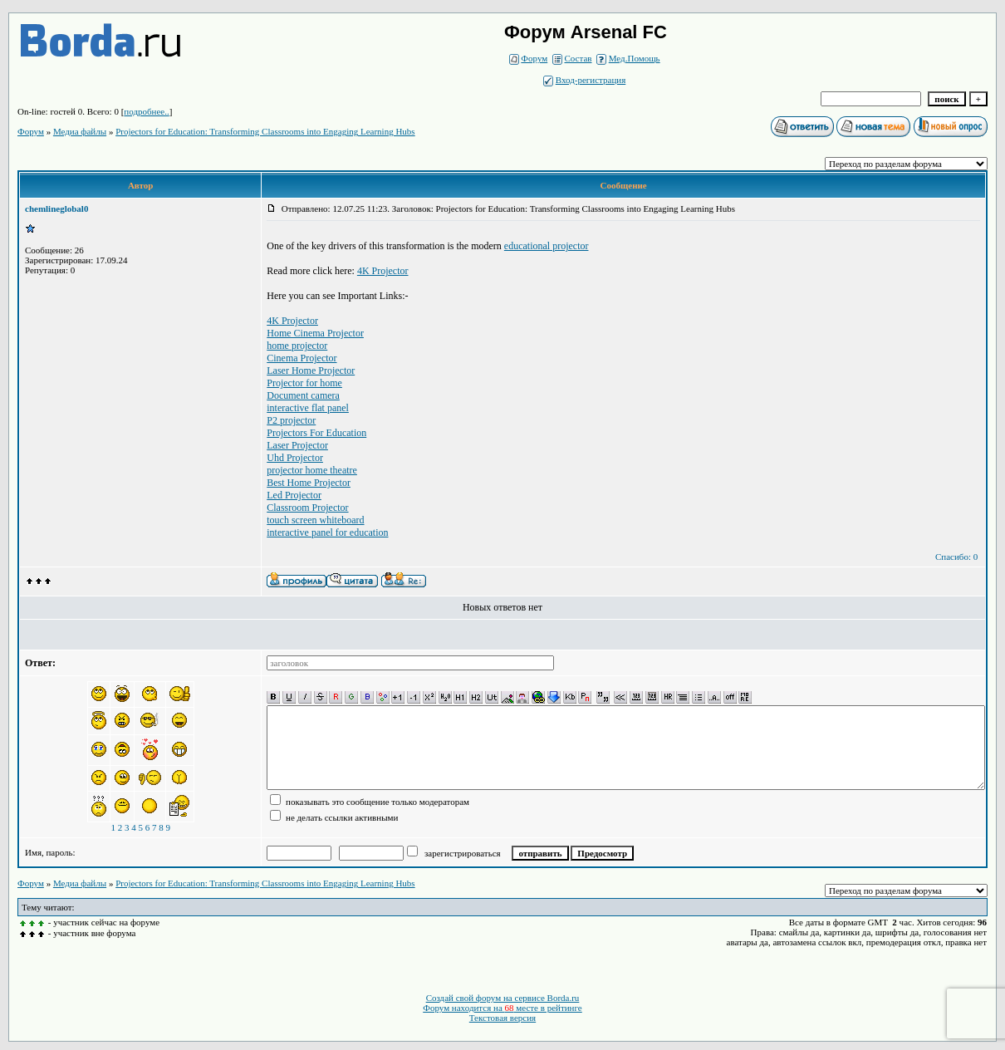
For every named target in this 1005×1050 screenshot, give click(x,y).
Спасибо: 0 (956, 557)
